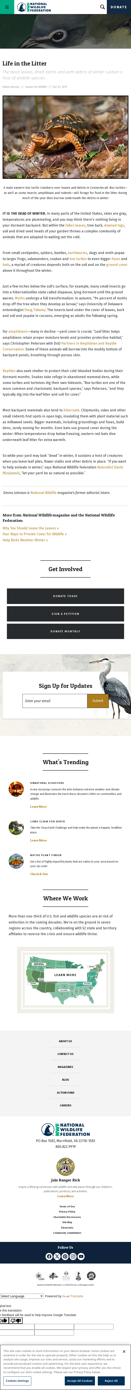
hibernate (71, 410)
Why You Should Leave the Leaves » (31, 528)
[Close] (124, 1351)
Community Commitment (67, 1233)
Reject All (111, 1381)
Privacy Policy (67, 1211)
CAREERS (65, 1105)
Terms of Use (67, 1206)
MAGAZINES (65, 1067)
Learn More (38, 806)
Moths (20, 298)
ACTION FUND (65, 1092)
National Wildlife (43, 493)
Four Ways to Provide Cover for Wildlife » (35, 534)
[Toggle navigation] (7, 7)
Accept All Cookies (80, 1381)
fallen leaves (75, 225)
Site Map (67, 1222)
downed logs (114, 225)
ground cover (117, 265)
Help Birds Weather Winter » (25, 540)
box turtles (78, 259)
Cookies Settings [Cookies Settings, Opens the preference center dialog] (17, 1381)
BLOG (65, 1079)
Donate (119, 7)
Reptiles (9, 371)
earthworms (77, 253)
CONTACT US (65, 1054)
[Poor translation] (16, 1320)
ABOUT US (65, 1041)
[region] (65, 1367)
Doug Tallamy (34, 310)
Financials (67, 1227)
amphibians (17, 331)
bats (6, 265)
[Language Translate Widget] (21, 1296)
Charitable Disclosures (67, 1217)
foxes (116, 259)
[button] (98, 701)
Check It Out (39, 874)
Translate (72, 1296)
